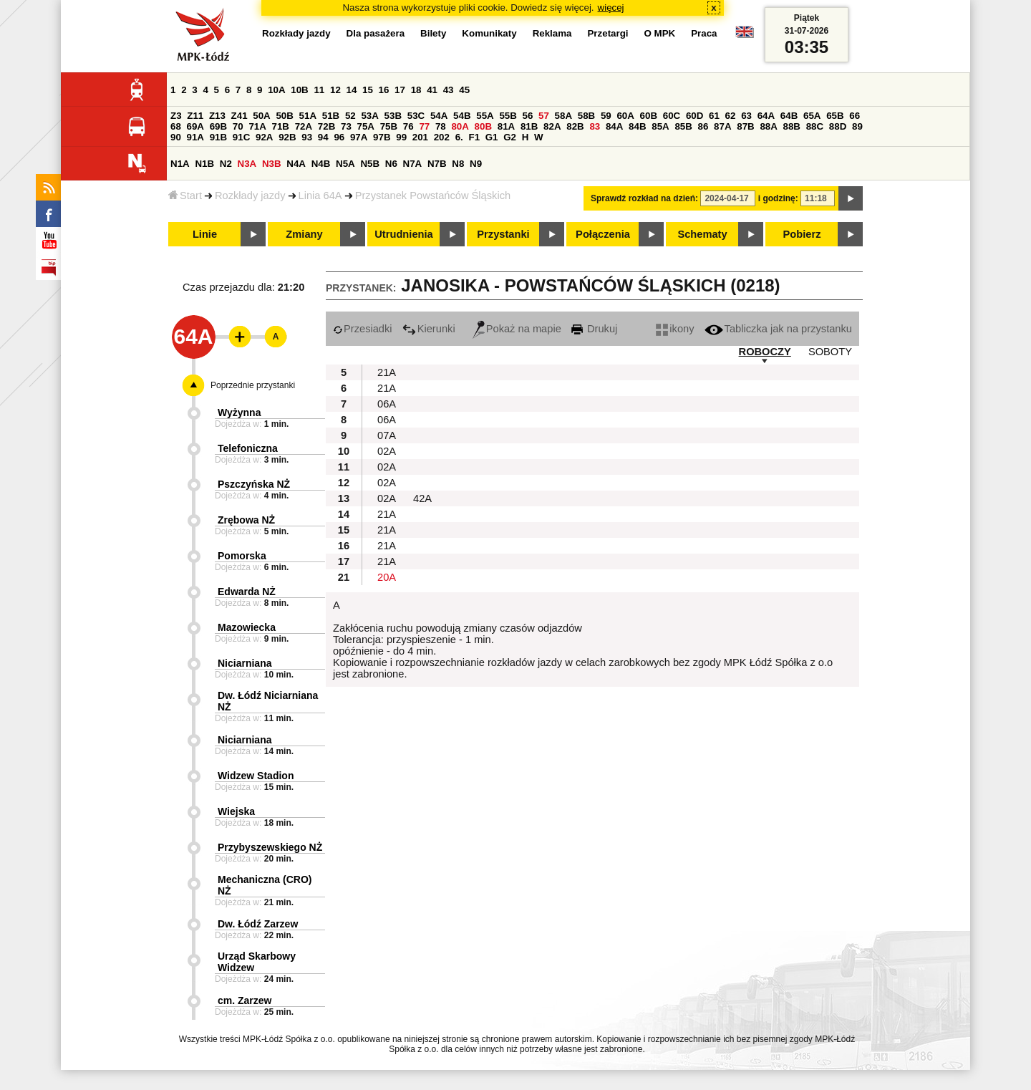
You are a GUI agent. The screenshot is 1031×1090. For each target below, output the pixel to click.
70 (238, 126)
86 (703, 126)
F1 (474, 137)
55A (484, 115)
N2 (226, 163)
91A (195, 137)
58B (586, 115)
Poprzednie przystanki (252, 385)
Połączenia (603, 234)
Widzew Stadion (256, 775)
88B (791, 126)
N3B (271, 163)
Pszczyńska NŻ (254, 484)
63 (746, 115)
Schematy (702, 234)
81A (506, 126)
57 (543, 115)
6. (459, 137)
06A (386, 404)
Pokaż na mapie (517, 328)
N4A (296, 163)
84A (614, 126)
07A (386, 435)
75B (388, 126)
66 (854, 115)
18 (416, 90)
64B (789, 115)
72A (303, 126)
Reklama (552, 33)
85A (660, 126)
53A (369, 115)
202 (442, 137)
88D (837, 126)
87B (745, 126)
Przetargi (607, 33)
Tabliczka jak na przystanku (778, 328)
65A (812, 115)
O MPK (660, 33)
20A (386, 577)
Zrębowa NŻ (246, 520)
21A (386, 372)
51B (330, 115)
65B (834, 115)
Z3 (176, 115)
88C (814, 126)
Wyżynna (239, 412)
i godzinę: (778, 198)
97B (381, 137)
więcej (611, 7)
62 (730, 115)
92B (287, 137)
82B (575, 126)
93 (306, 137)
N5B (369, 163)
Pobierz (802, 234)
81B (529, 126)
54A (438, 115)
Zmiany (304, 234)
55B (507, 115)
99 (401, 137)
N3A (247, 163)
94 (323, 137)
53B (393, 115)
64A (766, 115)
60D (694, 115)
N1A (180, 163)
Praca (704, 33)
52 (350, 115)
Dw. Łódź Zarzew (258, 924)
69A (195, 126)
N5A (345, 163)
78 (440, 126)
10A (276, 90)
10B (299, 90)
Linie (205, 234)
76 (408, 126)
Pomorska (242, 555)
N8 (458, 163)
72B (326, 126)
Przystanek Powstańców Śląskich (433, 195)
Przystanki (503, 234)
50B (284, 115)
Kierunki (428, 328)
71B (280, 126)
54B (461, 115)
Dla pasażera (376, 33)
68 (175, 126)
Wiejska (236, 811)
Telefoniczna (248, 448)
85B (683, 126)
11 (319, 90)
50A (261, 115)
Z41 (239, 115)
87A (722, 126)
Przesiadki (362, 328)
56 (528, 115)
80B (483, 126)
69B (218, 126)
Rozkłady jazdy (250, 195)
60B (648, 115)
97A (358, 137)
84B (637, 126)
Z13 (217, 115)
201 (420, 137)
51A (307, 115)
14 (352, 90)
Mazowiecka (247, 627)
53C (416, 115)
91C (241, 137)
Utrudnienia (403, 234)
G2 (509, 137)
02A (386, 451)
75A (365, 126)
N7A (412, 163)
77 (424, 126)
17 (400, 90)
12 (335, 90)
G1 (491, 137)
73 (346, 126)
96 (339, 137)
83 (594, 126)
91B (218, 137)
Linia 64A (320, 195)
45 (464, 90)
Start (185, 195)
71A (257, 126)
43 (448, 90)
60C (671, 115)
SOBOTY (830, 351)
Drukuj (594, 328)
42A (422, 498)
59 (606, 115)
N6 (391, 163)
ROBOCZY (765, 351)
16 (384, 90)
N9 (476, 163)
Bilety (433, 33)
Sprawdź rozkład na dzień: (644, 198)
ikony (675, 328)
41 (432, 90)
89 (857, 126)
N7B (437, 163)
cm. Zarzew (244, 1000)
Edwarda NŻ (247, 591)
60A (625, 115)
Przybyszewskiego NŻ (270, 847)
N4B (321, 163)
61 (714, 115)
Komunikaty (489, 33)
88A (768, 126)
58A (563, 115)
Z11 (195, 115)
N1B (204, 163)
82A (552, 126)
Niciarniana (244, 663)
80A (459, 126)
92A (264, 137)
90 (175, 137)
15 (367, 90)
